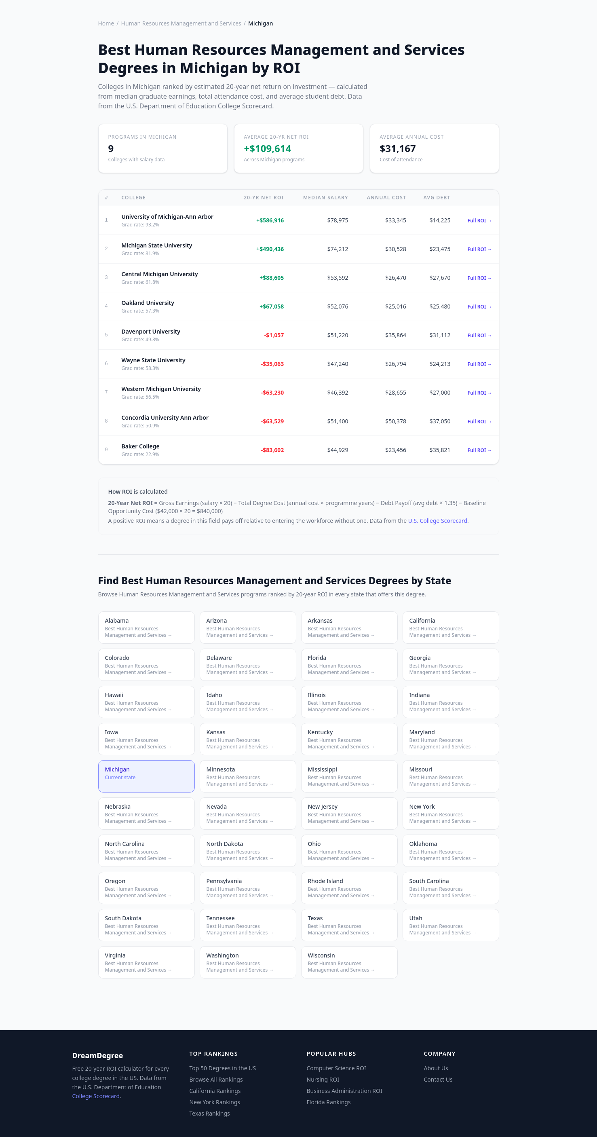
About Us (436, 1068)
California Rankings (215, 1091)
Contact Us (438, 1079)
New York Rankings (215, 1102)
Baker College (140, 446)
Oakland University (147, 302)
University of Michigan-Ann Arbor (167, 216)
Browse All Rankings (216, 1079)
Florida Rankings (329, 1102)
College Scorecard (96, 1096)
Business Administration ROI (344, 1091)
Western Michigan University (161, 389)
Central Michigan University (159, 274)
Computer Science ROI (336, 1068)
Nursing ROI (323, 1079)
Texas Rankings (210, 1113)
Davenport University (150, 331)
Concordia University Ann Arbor (165, 417)
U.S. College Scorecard (437, 520)
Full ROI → (480, 221)
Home (106, 23)
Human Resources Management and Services (181, 23)
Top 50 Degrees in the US (223, 1068)
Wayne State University (153, 360)
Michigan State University (156, 245)
